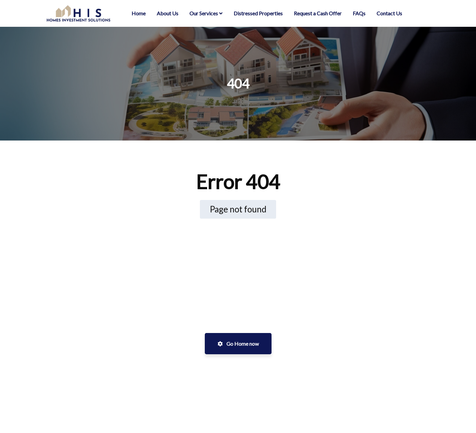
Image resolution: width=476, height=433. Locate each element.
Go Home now (238, 344)
